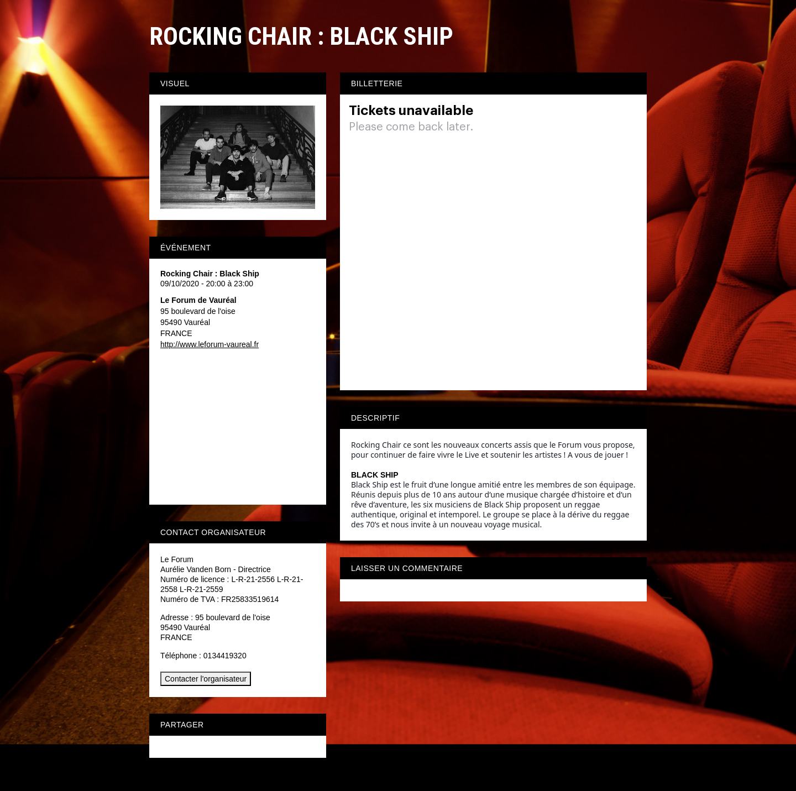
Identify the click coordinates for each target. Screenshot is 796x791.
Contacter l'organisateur (206, 678)
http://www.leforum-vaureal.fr (209, 344)
